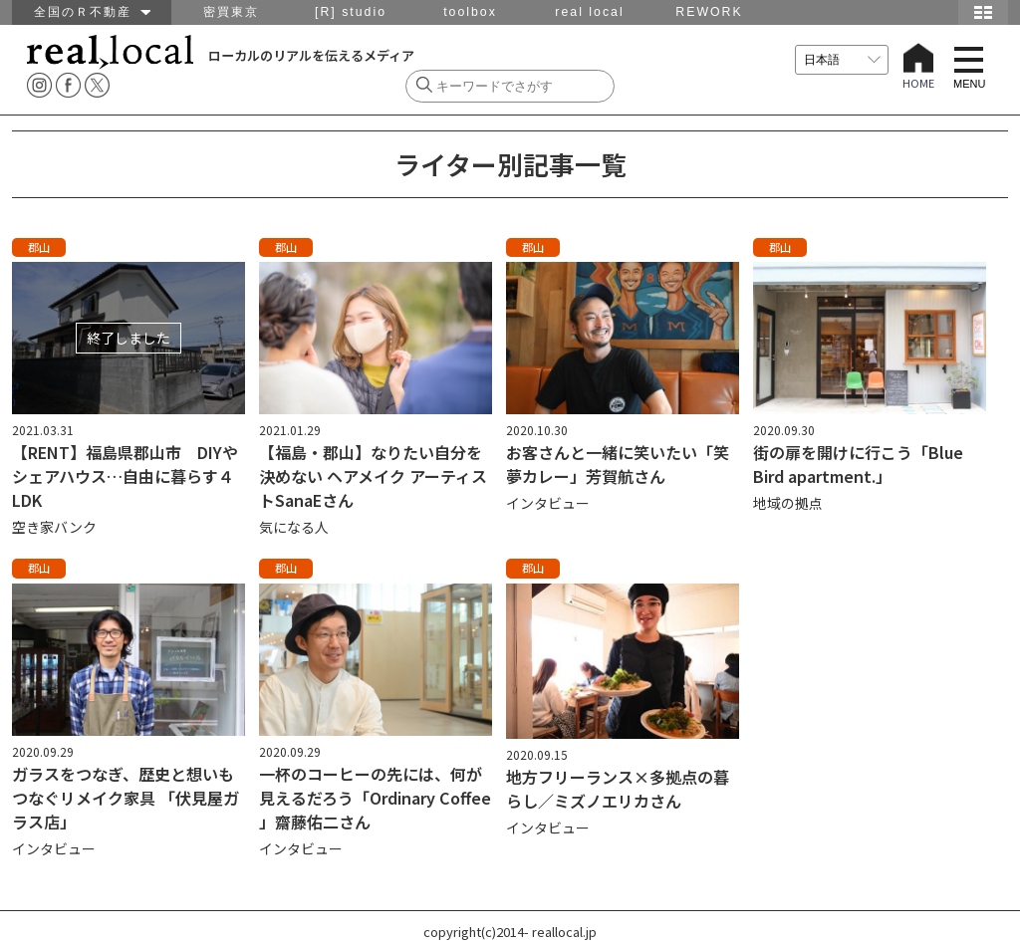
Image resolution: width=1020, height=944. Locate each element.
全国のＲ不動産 (92, 12)
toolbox (470, 12)
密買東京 (231, 12)
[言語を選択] (842, 60)
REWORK (708, 12)
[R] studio (350, 12)
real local (589, 12)
